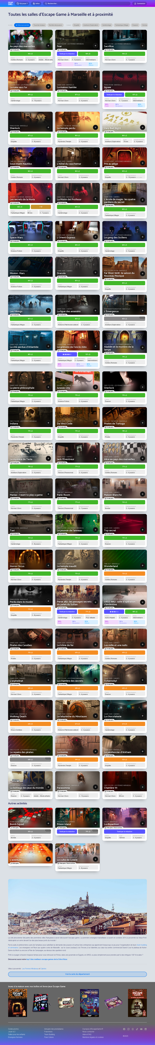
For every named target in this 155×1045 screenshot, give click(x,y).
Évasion (135, 25)
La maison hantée (67, 87)
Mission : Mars (17, 273)
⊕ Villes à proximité (22, 25)
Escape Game (10, 3)
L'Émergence (111, 311)
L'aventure (16, 860)
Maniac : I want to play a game (26, 495)
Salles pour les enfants (16, 1034)
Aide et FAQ (87, 1034)
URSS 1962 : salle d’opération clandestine (119, 603)
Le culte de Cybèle (67, 860)
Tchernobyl (110, 681)
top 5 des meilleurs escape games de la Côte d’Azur (46, 959)
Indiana (14, 424)
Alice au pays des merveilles (119, 459)
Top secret (110, 531)
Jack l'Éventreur (65, 459)
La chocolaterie (112, 716)
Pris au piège (111, 164)
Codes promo (13, 1029)
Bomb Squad (17, 824)
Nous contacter (88, 1032)
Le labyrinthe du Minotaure (72, 716)
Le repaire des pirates (21, 752)
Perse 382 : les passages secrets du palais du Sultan (74, 603)
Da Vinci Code (64, 424)
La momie (62, 752)
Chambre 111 (110, 788)
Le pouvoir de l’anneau (69, 531)
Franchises (48, 1032)
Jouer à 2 (11, 1032)
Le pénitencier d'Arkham (117, 752)
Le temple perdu (66, 128)
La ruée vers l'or (18, 87)
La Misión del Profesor (69, 199)
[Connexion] (139, 3)
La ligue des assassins (68, 311)
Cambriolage (106, 25)
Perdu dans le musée (21, 602)
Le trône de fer (65, 645)
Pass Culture (49, 1037)
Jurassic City (63, 388)
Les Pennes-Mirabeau (30, 969)
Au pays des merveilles (22, 46)
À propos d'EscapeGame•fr (93, 1029)
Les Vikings (16, 311)
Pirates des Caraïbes (21, 645)
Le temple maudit (67, 566)
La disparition (111, 824)
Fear (59, 46)
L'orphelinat (16, 681)
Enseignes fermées (15, 1037)
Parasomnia (63, 788)
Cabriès (43, 969)
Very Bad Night (112, 128)
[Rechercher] (86, 3)
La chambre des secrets (70, 681)
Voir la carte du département (77, 974)
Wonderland (111, 566)
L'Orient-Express (66, 238)
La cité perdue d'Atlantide (24, 347)
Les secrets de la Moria (22, 199)
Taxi (12, 531)
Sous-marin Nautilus (21, 164)
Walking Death (18, 716)
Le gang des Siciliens (115, 238)
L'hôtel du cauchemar (69, 164)
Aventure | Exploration (90, 25)
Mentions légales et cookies (93, 1037)
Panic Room (63, 495)
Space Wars (16, 238)
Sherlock (15, 128)
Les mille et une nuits (115, 645)
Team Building (49, 1034)
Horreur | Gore (147, 25)
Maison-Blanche (113, 495)
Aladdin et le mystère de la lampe (118, 348)
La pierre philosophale (22, 388)
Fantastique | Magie (121, 25)
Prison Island (64, 824)
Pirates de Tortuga (114, 424)
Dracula (61, 273)
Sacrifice (109, 46)
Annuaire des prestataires (53, 1029)
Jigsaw (107, 87)
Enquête (76, 25)
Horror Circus (17, 566)
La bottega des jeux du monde (27, 788)
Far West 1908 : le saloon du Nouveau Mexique (119, 274)
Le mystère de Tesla (21, 459)
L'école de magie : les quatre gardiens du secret (119, 200)
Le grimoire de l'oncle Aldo (72, 347)
